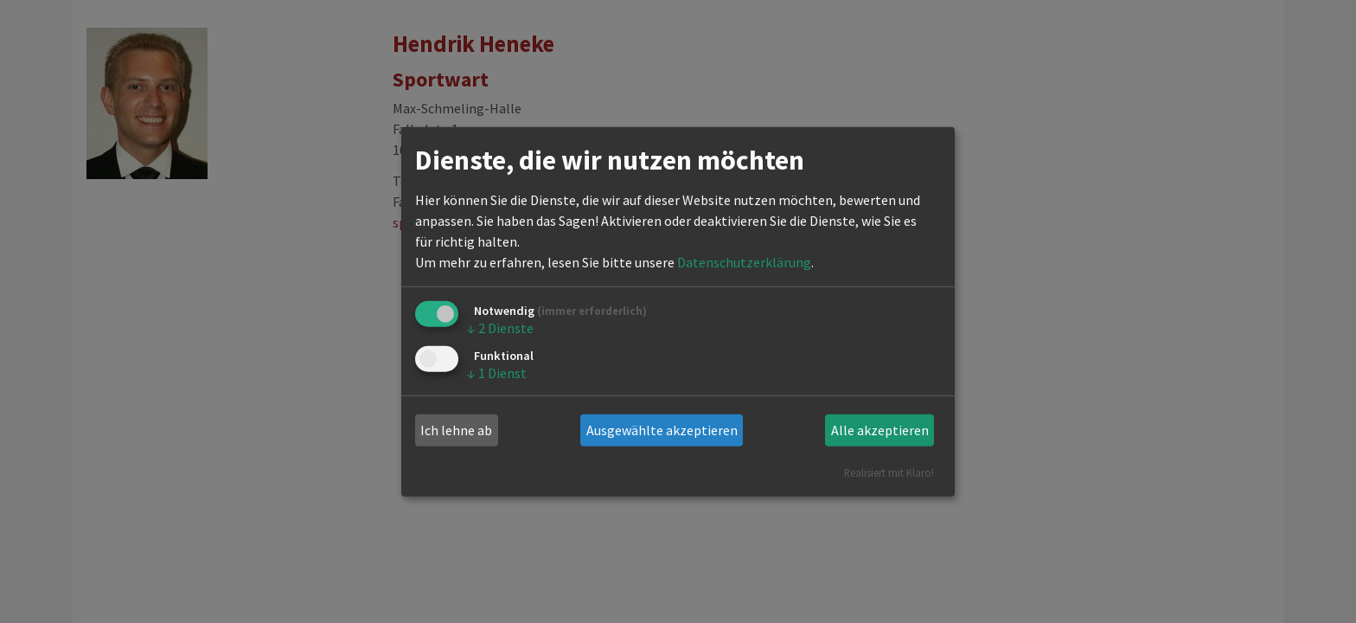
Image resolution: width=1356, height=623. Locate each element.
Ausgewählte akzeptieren (662, 430)
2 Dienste (500, 328)
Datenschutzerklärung (744, 262)
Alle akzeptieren (880, 430)
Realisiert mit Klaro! (889, 471)
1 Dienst (497, 373)
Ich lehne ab (456, 430)
